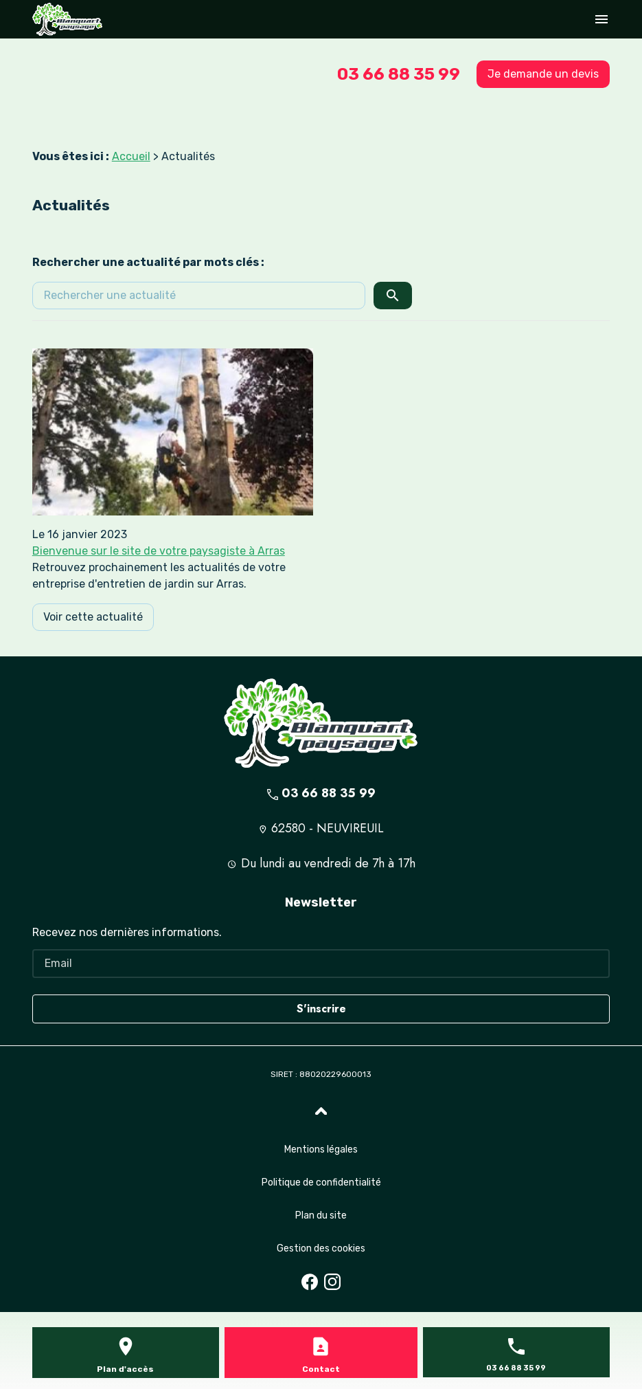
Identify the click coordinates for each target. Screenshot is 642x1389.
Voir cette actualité (93, 616)
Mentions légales (321, 1149)
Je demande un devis (543, 73)
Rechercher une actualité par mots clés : (148, 262)
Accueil (131, 156)
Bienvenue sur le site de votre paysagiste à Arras (158, 550)
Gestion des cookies (321, 1248)
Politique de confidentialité (321, 1182)
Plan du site (321, 1215)
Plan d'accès (125, 1369)
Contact (321, 1369)
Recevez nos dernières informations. (127, 932)
